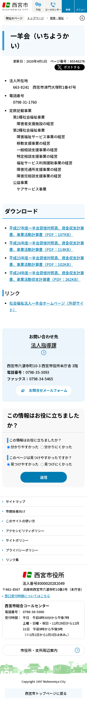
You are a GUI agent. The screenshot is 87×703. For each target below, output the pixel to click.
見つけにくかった (58, 464)
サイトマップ (15, 501)
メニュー (80, 9)
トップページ (35, 18)
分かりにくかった (58, 446)
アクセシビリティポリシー (25, 530)
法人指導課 (43, 345)
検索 (68, 9)
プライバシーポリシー (22, 550)
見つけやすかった (25, 464)
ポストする (72, 67)
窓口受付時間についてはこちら (27, 595)
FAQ (38, 9)
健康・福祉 (57, 18)
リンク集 (12, 559)
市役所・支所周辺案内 (39, 650)
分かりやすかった (25, 446)
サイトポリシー (17, 540)
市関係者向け (15, 511)
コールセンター (53, 9)
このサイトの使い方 (20, 521)
